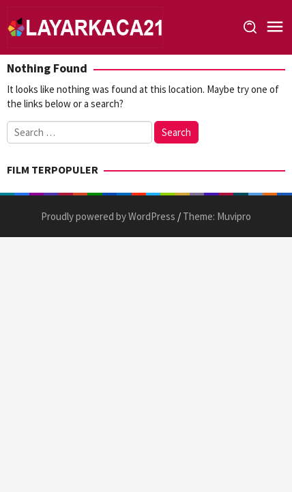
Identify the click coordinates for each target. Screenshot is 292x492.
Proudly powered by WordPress (108, 216)
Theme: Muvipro (217, 216)
